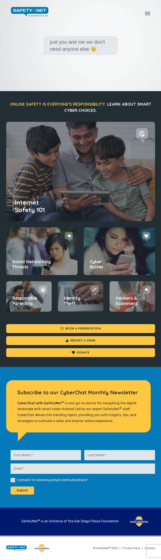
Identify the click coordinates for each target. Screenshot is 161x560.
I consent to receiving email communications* (52, 480)
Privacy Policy (131, 548)
